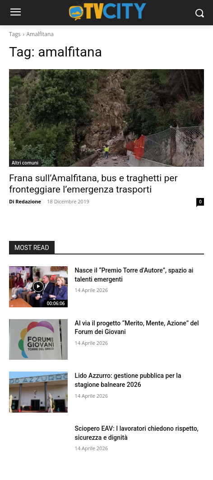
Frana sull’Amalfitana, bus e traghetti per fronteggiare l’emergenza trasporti (93, 184)
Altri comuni (25, 163)
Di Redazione (25, 201)
